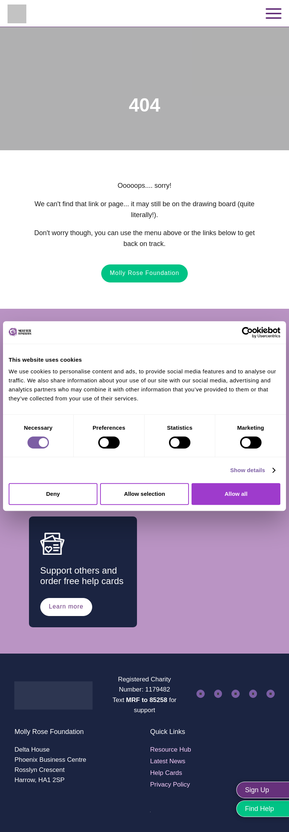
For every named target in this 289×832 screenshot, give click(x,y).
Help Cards (166, 772)
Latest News (168, 761)
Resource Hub (170, 749)
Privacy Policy (170, 784)
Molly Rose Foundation (144, 273)
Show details (247, 470)
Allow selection (144, 494)
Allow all (236, 494)
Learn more (66, 606)
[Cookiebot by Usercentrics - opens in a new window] (247, 332)
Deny (53, 494)
